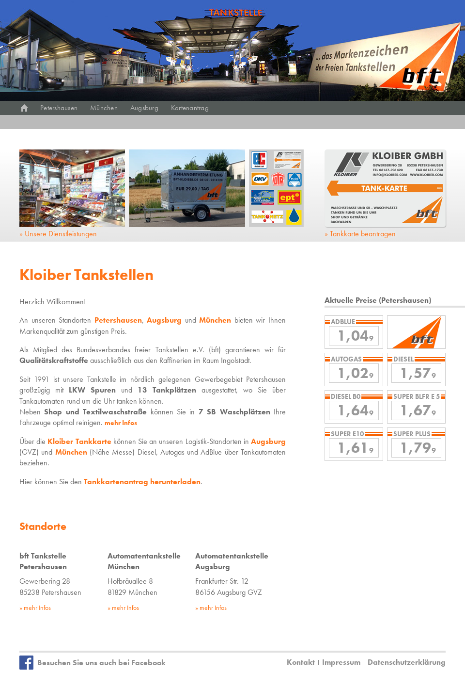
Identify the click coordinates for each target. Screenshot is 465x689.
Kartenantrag (190, 108)
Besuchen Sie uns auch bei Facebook (101, 662)
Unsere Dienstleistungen (61, 234)
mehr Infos (121, 422)
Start (24, 108)
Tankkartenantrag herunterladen (142, 481)
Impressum (341, 662)
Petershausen (59, 108)
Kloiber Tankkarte (79, 441)
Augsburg (144, 108)
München (104, 108)
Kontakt (301, 662)
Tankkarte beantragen (363, 234)
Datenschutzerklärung (407, 662)
